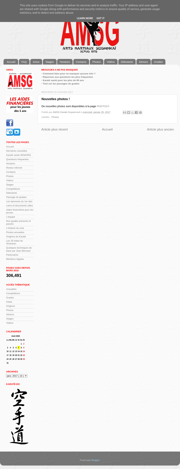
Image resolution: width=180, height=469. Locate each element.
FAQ (24, 61)
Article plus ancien (160, 129)
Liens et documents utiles (19, 205)
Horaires (65, 61)
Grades (158, 61)
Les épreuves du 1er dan (19, 201)
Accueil (11, 61)
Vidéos (111, 61)
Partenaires (12, 254)
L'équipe (10, 217)
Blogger (95, 460)
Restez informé (14, 167)
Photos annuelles (15, 232)
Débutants (127, 61)
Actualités (11, 289)
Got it (101, 18)
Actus (36, 61)
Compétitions (13, 189)
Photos (96, 61)
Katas (9, 301)
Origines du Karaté (16, 236)
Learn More (85, 18)
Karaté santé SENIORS (18, 155)
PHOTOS (102, 106)
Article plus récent (54, 129)
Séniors (143, 61)
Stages (50, 61)
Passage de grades (16, 197)
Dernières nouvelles (16, 151)
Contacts (81, 61)
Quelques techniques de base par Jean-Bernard (19, 249)
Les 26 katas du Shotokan (14, 242)
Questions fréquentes (17, 159)
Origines (10, 306)
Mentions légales (15, 259)
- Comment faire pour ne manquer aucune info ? (68, 73)
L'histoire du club (15, 228)
